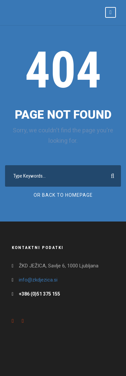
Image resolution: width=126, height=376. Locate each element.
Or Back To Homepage (63, 195)
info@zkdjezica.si (38, 280)
